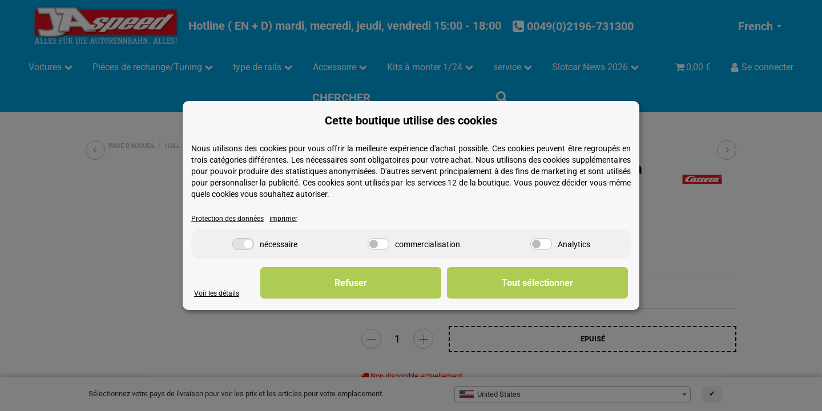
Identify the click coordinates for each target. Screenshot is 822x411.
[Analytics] (541, 245)
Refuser (451, 282)
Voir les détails (217, 293)
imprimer (287, 219)
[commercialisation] (378, 245)
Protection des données (229, 219)
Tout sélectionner (571, 282)
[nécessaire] (243, 245)
